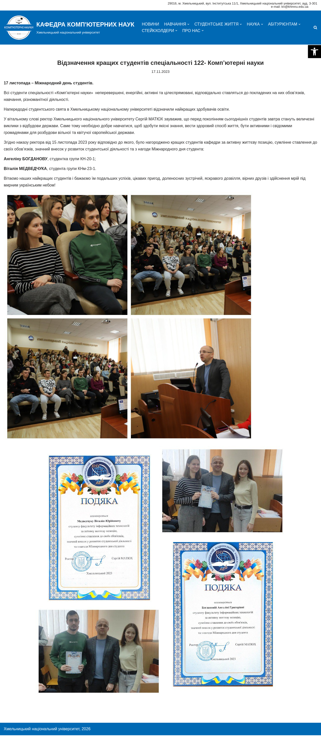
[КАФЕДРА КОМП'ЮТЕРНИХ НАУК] (69, 28)
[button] (314, 51)
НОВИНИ (150, 24)
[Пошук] (315, 27)
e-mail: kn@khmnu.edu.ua (289, 7)
